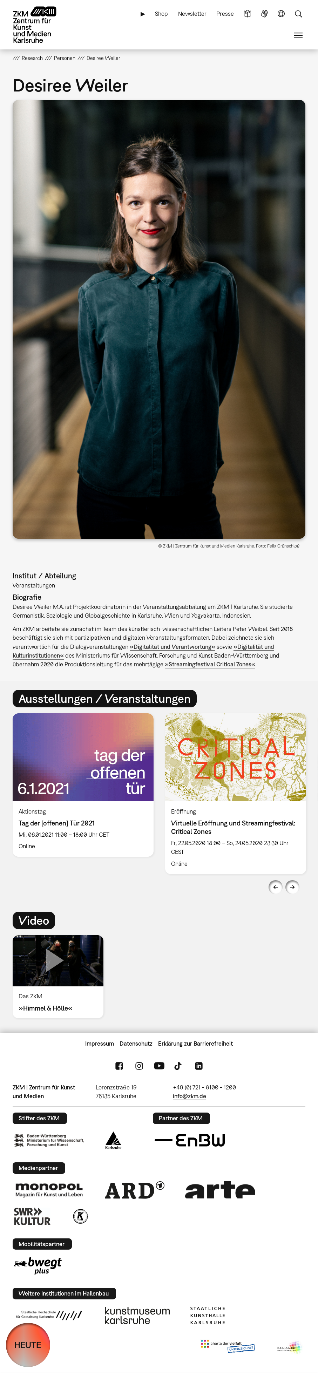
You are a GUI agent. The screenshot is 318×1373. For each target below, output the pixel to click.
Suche (298, 14)
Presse (225, 13)
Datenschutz (136, 1043)
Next (292, 887)
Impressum (99, 1043)
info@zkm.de (189, 1096)
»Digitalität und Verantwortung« (172, 646)
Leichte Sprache (248, 14)
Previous (276, 887)
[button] (159, 319)
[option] (83, 785)
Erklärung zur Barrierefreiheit (195, 1043)
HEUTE (27, 1345)
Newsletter (192, 13)
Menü (298, 35)
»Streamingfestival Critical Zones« (210, 664)
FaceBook (119, 1066)
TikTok (179, 1066)
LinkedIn (199, 1066)
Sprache (281, 14)
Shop (161, 13)
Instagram (139, 1066)
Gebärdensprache (264, 14)
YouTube (159, 1066)
